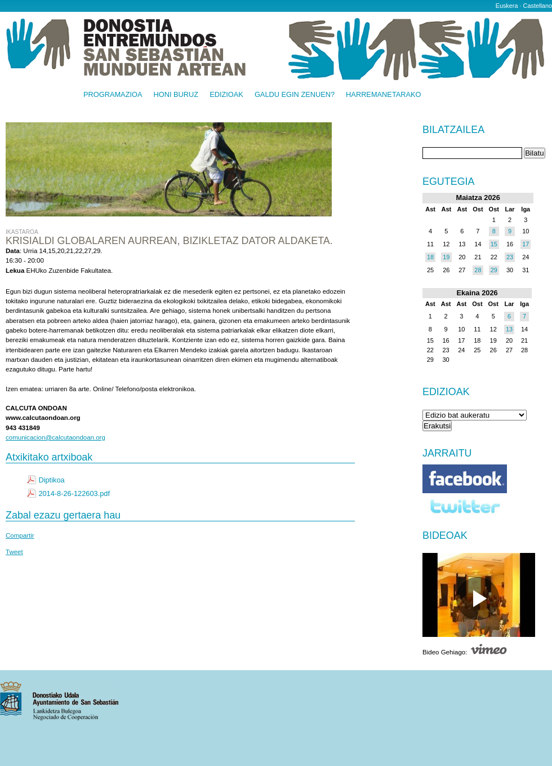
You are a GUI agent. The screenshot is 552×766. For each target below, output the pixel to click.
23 (509, 257)
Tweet (14, 551)
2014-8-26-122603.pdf (74, 493)
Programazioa (113, 95)
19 (446, 257)
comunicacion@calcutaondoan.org (55, 437)
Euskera (507, 5)
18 (430, 257)
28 (477, 270)
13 (509, 329)
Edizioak (226, 95)
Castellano (537, 5)
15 (494, 244)
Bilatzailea (453, 130)
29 (494, 270)
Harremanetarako (383, 95)
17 (525, 244)
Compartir (20, 535)
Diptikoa (51, 480)
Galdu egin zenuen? (295, 95)
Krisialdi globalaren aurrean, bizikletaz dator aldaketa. (169, 240)
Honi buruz (176, 95)
